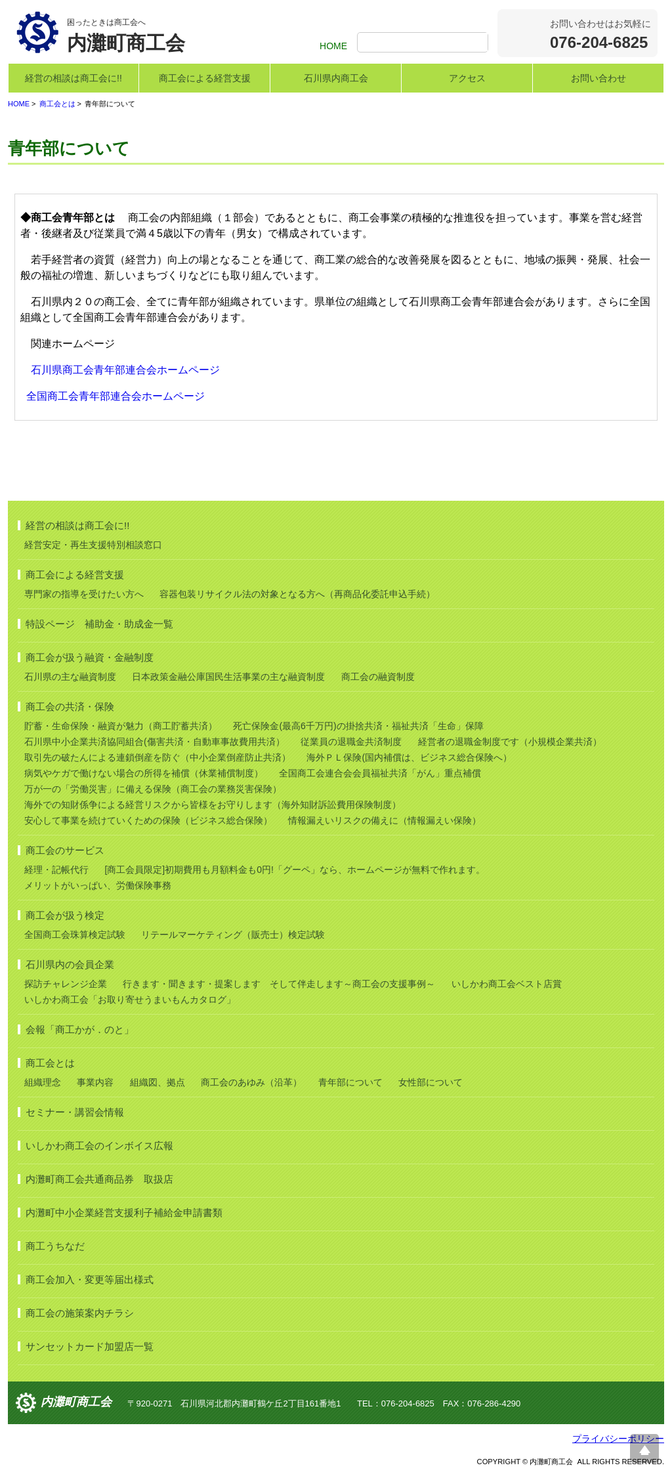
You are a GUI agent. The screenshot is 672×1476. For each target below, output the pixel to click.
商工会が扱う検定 (65, 915)
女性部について (430, 1082)
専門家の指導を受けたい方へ (84, 594)
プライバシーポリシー (618, 1438)
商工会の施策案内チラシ (80, 1312)
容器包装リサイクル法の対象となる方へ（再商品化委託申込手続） (297, 594)
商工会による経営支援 (205, 78)
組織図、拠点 (157, 1082)
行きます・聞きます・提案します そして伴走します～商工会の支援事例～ (279, 984)
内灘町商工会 (76, 1402)
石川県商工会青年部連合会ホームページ (125, 369)
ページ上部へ (644, 1448)
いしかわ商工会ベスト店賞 (507, 984)
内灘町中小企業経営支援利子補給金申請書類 (124, 1212)
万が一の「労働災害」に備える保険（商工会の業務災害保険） (153, 789)
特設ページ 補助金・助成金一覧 (99, 623)
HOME (333, 46)
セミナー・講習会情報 (75, 1112)
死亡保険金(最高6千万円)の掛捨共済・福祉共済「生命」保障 (358, 726)
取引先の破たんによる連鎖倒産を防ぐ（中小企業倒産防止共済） (157, 757)
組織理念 (42, 1082)
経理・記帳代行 (56, 869)
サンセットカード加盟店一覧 (90, 1346)
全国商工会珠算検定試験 (74, 934)
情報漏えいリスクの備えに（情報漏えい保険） (384, 820)
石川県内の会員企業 (70, 964)
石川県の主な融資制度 (70, 676)
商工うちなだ (55, 1246)
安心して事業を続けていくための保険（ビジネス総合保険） (148, 820)
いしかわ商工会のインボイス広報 (99, 1145)
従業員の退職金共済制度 (351, 741)
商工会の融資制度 (378, 676)
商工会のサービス (65, 850)
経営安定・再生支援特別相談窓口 (93, 544)
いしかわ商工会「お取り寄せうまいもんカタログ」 (130, 999)
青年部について (350, 1082)
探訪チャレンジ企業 (65, 984)
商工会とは (57, 104)
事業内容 (95, 1082)
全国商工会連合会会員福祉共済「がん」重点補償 (380, 773)
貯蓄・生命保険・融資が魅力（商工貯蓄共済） (120, 726)
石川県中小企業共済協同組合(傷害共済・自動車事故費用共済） (154, 741)
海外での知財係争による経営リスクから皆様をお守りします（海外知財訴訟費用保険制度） (212, 804)
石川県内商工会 (336, 78)
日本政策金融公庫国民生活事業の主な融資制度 (228, 676)
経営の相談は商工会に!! (73, 78)
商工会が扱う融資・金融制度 (90, 657)
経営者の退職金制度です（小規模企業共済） (510, 741)
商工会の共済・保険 (70, 706)
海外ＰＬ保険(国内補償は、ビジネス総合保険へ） (409, 757)
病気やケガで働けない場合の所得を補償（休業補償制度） (143, 773)
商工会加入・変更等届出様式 (90, 1279)
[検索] (424, 43)
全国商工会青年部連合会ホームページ (115, 396)
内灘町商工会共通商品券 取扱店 (99, 1179)
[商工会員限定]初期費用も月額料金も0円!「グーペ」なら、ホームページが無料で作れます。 (294, 869)
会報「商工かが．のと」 (80, 1029)
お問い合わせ (598, 78)
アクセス (467, 78)
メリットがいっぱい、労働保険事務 (97, 885)
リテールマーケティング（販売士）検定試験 (233, 934)
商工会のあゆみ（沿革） (251, 1082)
